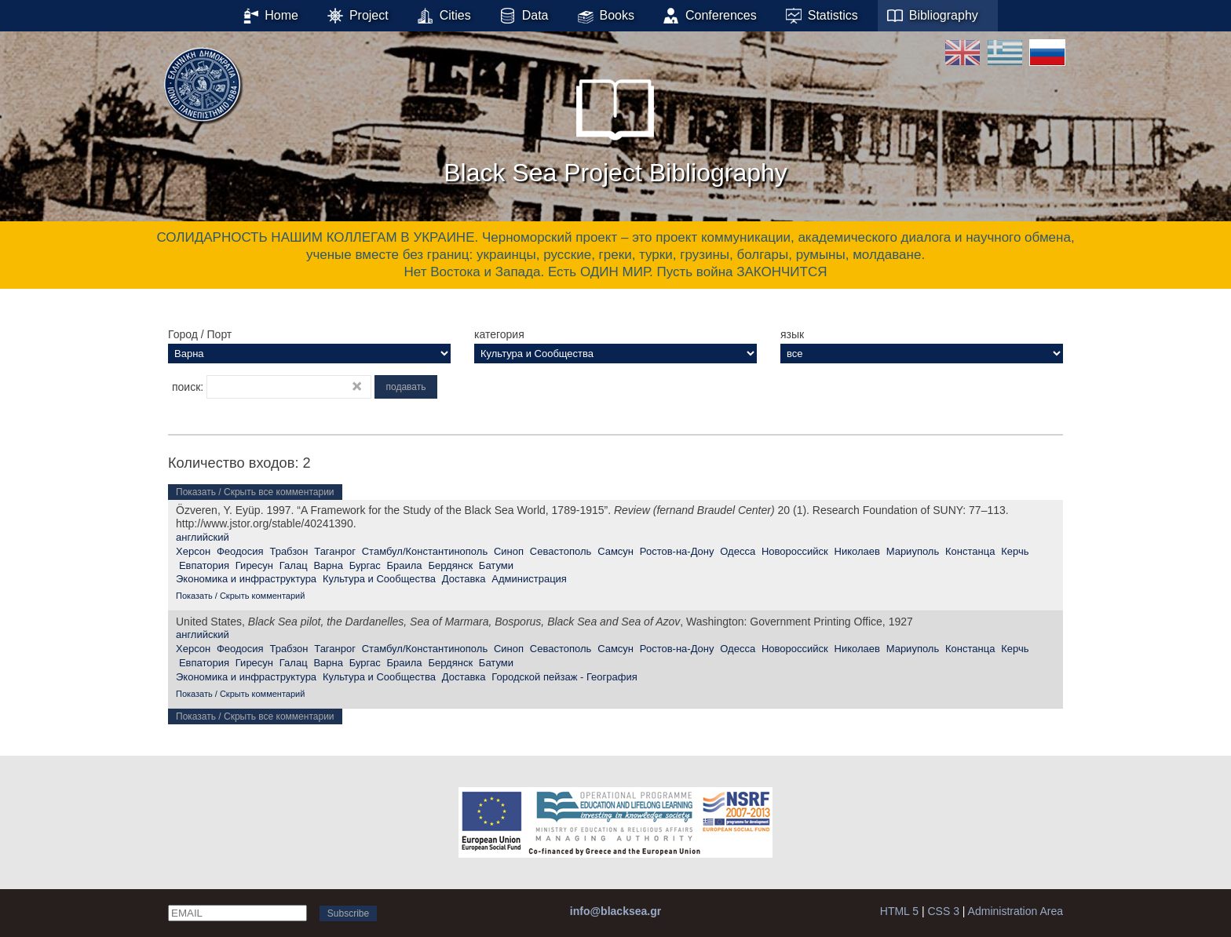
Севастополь (561, 551)
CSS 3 (943, 911)
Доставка (464, 579)
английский (202, 537)
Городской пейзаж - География (564, 677)
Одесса (737, 551)
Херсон (193, 551)
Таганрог (335, 551)
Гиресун (254, 565)
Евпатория (204, 565)
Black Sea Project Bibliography (615, 125)
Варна (328, 565)
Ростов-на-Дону (677, 551)
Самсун (615, 551)
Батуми (496, 565)
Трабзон (288, 551)
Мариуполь (913, 551)
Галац (293, 565)
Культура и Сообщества (379, 579)
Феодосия (240, 551)
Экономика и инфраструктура (246, 579)
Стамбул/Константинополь (425, 551)
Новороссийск (795, 551)
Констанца (970, 551)
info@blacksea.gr (615, 911)
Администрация (529, 579)
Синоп (509, 551)
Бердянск (450, 565)
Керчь (1014, 551)
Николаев (857, 551)
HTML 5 (899, 911)
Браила (404, 565)
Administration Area (1015, 911)
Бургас (365, 565)
